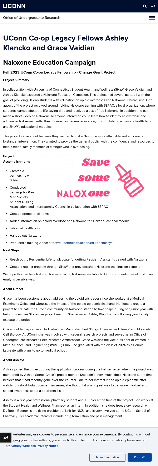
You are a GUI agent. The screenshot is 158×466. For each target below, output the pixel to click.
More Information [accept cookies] (107, 457)
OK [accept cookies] (139, 457)
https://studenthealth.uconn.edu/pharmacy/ (81, 243)
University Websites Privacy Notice (32, 446)
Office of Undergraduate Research (31, 18)
